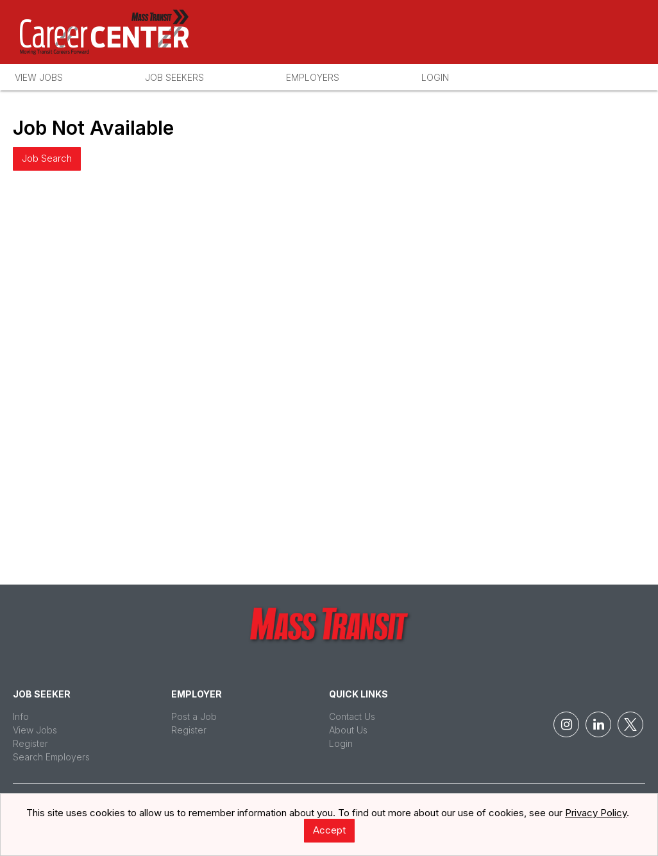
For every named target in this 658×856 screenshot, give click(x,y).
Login (435, 77)
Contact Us (352, 716)
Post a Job (194, 716)
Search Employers (51, 756)
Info (21, 716)
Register (30, 743)
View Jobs (39, 77)
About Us (348, 729)
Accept (329, 830)
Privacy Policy (596, 813)
